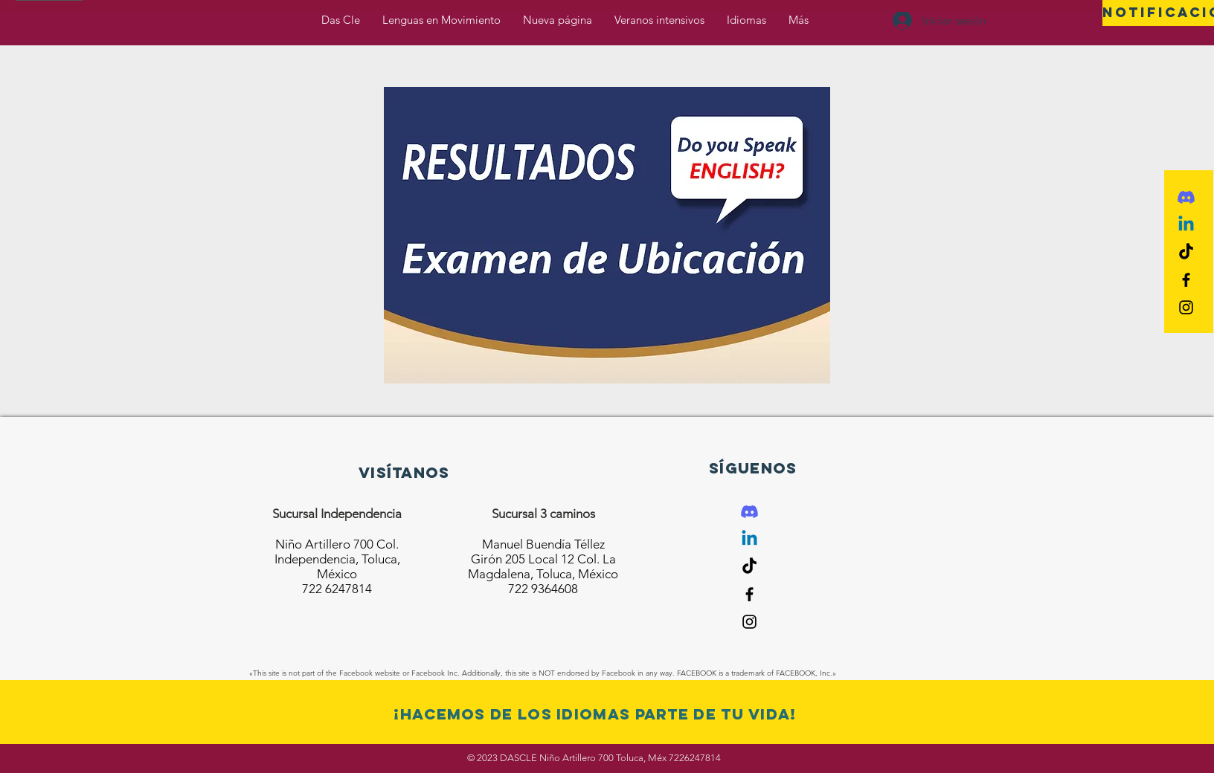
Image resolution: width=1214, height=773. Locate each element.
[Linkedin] (1186, 225)
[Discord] (1186, 197)
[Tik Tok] (1186, 252)
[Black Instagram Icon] (1186, 307)
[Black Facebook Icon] (1186, 280)
